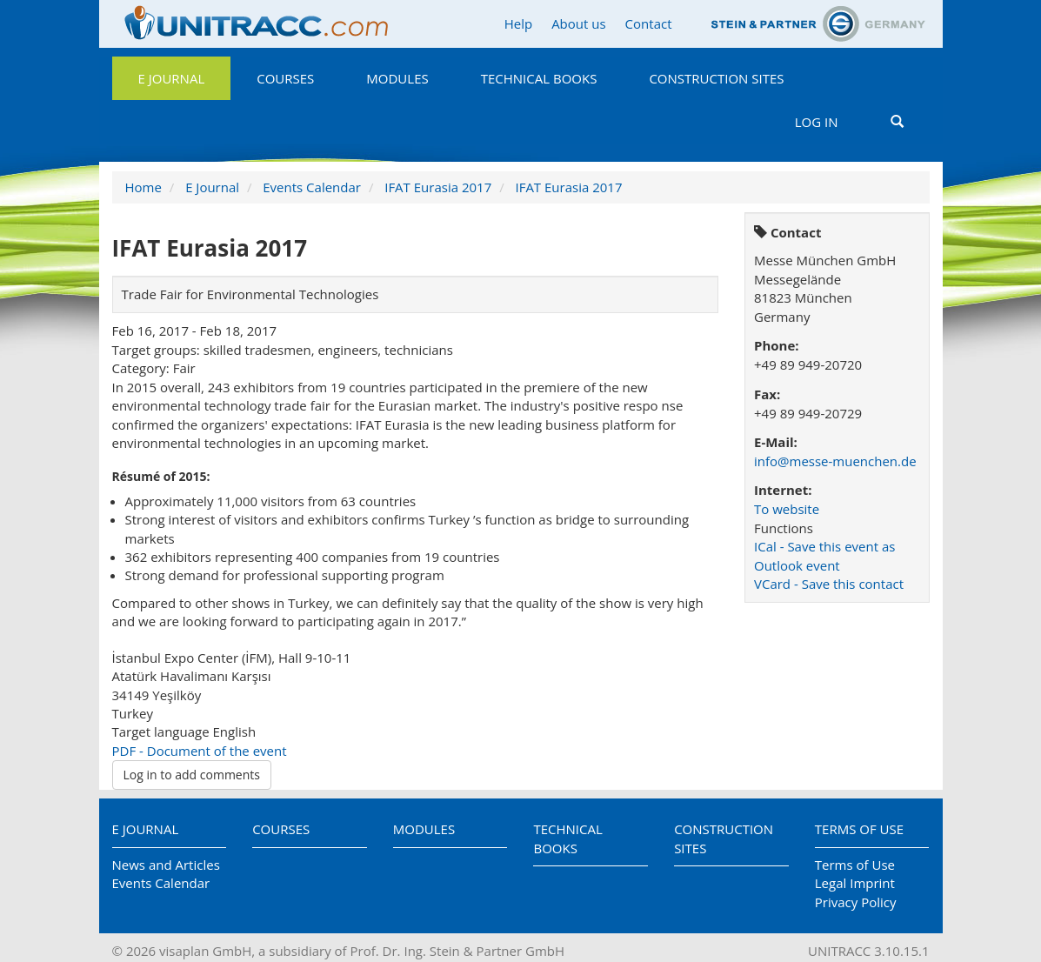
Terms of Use (859, 829)
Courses (285, 78)
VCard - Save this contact (829, 583)
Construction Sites (716, 78)
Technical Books (539, 78)
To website (786, 509)
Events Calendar (312, 187)
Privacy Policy (856, 902)
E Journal (171, 78)
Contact (648, 23)
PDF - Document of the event (199, 750)
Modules (397, 78)
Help (518, 23)
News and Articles (166, 864)
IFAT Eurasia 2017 (437, 187)
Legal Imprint (855, 883)
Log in (816, 121)
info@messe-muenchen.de (835, 461)
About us (578, 23)
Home (143, 187)
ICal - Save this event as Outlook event (824, 555)
